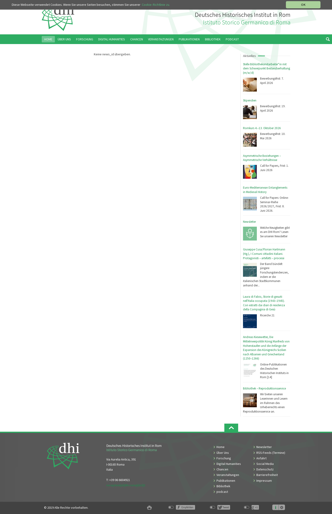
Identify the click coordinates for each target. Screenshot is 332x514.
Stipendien (249, 100)
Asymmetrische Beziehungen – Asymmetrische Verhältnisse (262, 158)
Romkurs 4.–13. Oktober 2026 (262, 128)
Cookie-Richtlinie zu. (156, 5)
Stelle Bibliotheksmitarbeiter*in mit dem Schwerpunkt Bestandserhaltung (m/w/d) (266, 68)
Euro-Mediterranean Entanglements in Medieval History (265, 190)
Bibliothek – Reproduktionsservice (264, 388)
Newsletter (249, 222)
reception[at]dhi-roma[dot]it (125, 485)
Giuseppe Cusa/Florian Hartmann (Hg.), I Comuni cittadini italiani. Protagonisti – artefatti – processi (264, 253)
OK (303, 5)
